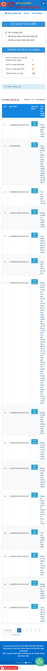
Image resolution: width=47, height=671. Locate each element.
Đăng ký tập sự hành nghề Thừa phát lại (43, 591)
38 (33, 69)
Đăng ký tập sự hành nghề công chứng (42, 220)
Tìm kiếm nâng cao (12, 87)
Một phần (34, 124)
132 (33, 73)
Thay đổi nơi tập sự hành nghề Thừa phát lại (43, 614)
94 (33, 64)
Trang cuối (16, 635)
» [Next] (8, 635)
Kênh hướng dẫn (13, 13)
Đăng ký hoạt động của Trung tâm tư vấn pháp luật (43, 565)
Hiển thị (27, 99)
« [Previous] (15, 630)
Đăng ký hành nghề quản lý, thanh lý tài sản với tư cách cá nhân (43, 509)
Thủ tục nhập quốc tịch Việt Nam (42, 540)
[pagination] (33, 99)
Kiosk (26, 13)
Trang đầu (7, 630)
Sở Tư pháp (37, 13)
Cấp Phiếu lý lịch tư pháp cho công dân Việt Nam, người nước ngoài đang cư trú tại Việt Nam (43, 164)
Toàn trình (34, 145)
